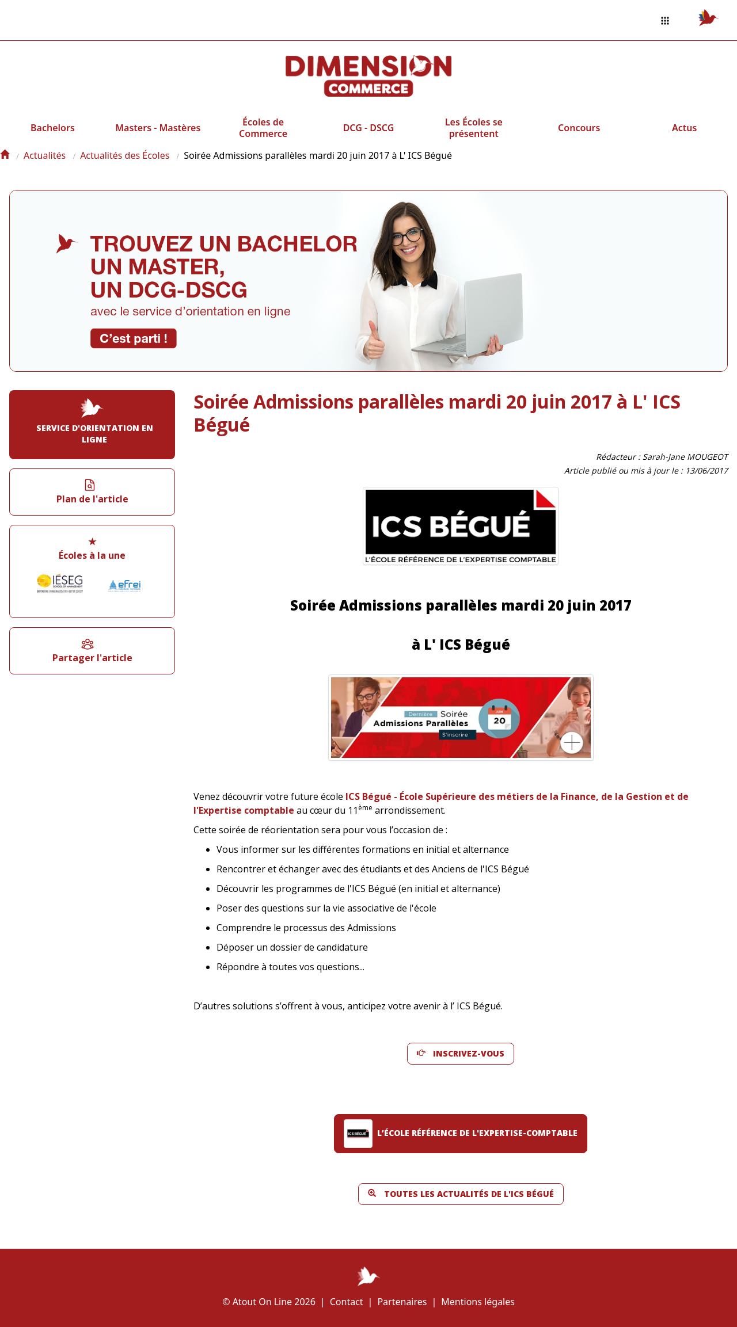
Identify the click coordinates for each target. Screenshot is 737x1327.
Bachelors (53, 128)
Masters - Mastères (157, 128)
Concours (579, 128)
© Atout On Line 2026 (269, 1301)
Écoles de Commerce (263, 127)
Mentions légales (478, 1301)
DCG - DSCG (368, 128)
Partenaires (402, 1301)
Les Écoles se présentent (474, 127)
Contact (346, 1301)
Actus (684, 128)
